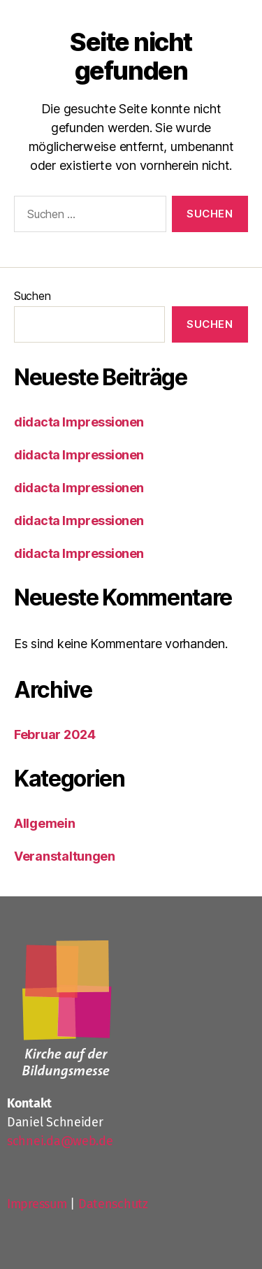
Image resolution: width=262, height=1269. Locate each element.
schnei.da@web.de (60, 1141)
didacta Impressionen (79, 422)
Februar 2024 (55, 734)
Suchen (32, 296)
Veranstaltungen (64, 856)
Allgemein (44, 823)
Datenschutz (113, 1204)
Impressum (37, 1204)
